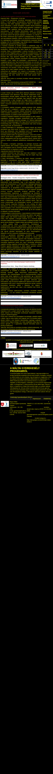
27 (45, 57)
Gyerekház (47, 60)
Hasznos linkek (47, 33)
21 (49, 55)
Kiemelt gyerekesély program (46, 27)
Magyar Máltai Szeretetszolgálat (32, 6)
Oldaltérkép (47, 398)
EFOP (50, 65)
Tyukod (43, 66)
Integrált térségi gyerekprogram (47, 12)
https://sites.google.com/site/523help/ (37, 420)
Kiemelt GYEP (45, 62)
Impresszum (37, 398)
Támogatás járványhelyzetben (31, 4)
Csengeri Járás (45, 65)
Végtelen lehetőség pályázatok (46, 22)
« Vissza (3, 337)
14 (49, 52)
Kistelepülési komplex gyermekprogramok (48, 17)
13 (45, 52)
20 (45, 55)
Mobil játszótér (26, 8)
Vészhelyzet (44, 63)
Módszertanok (47, 31)
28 (49, 57)
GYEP (43, 60)
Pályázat (49, 63)
